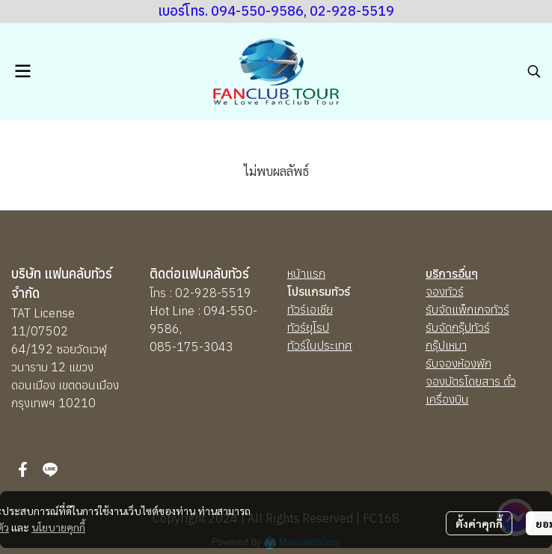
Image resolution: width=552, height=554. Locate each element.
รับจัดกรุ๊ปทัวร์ (458, 327)
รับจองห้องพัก (458, 363)
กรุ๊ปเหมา (446, 345)
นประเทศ (331, 345)
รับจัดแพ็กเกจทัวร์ (467, 309)
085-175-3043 (191, 346)
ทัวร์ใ (298, 345)
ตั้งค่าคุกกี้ (479, 523)
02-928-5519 (213, 292)
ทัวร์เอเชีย (310, 309)
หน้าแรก (306, 273)
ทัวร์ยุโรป (308, 327)
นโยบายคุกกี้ (58, 527)
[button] (534, 71)
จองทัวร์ (445, 291)
